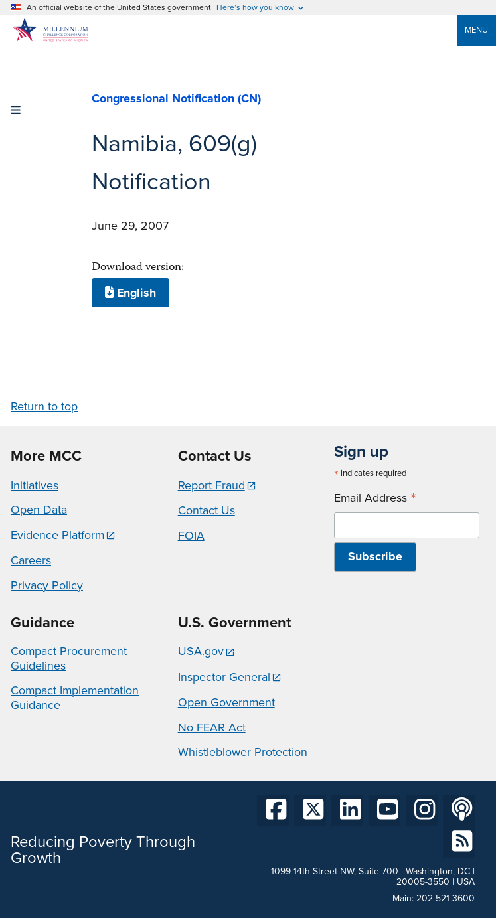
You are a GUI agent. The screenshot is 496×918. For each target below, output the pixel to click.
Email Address (375, 498)
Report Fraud (211, 485)
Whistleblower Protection (242, 752)
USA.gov (201, 651)
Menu (476, 29)
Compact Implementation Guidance (75, 698)
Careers (31, 560)
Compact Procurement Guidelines (69, 658)
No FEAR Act (212, 727)
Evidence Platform (57, 535)
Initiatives (34, 485)
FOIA (191, 535)
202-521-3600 (445, 898)
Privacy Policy (47, 585)
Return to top (44, 406)
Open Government (226, 702)
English (130, 292)
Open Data (39, 509)
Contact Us (206, 510)
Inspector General (224, 677)
